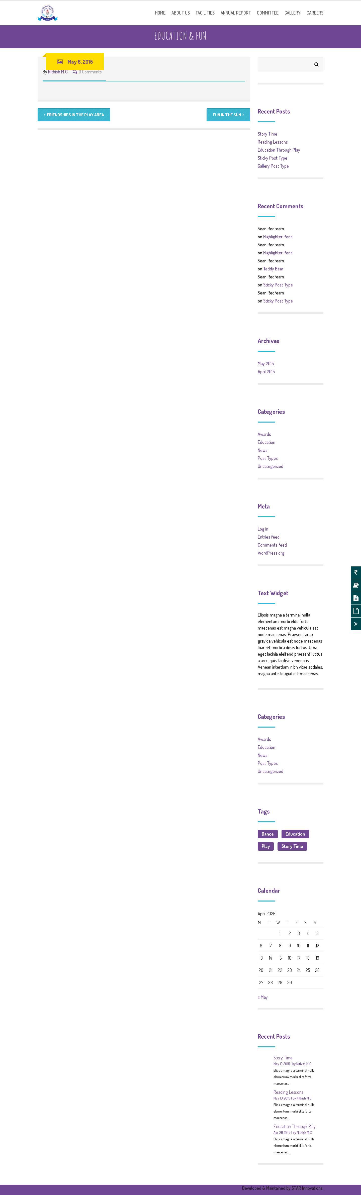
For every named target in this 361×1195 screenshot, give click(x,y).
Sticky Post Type (272, 158)
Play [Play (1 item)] (266, 846)
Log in (263, 529)
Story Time (267, 134)
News (262, 450)
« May (263, 997)
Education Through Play (279, 150)
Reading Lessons (273, 142)
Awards (264, 434)
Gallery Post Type (273, 166)
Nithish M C (58, 71)
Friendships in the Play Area (75, 115)
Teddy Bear (273, 268)
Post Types (268, 458)
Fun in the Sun (227, 115)
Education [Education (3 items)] (295, 834)
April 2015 (266, 371)
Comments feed (272, 545)
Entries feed (269, 537)
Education (266, 442)
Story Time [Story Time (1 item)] (292, 846)
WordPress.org (271, 553)
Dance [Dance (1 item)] (268, 834)
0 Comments (90, 71)
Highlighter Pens (278, 236)
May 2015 (266, 363)
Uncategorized (270, 466)
